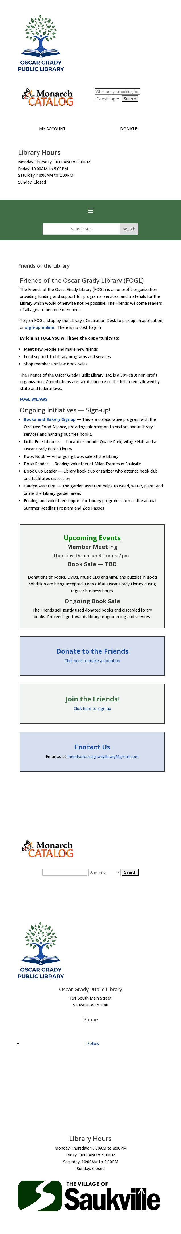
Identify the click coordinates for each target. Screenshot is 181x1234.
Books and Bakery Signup (50, 419)
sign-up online (39, 327)
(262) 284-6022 (90, 1028)
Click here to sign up (92, 708)
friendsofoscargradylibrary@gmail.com (103, 756)
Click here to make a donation (92, 660)
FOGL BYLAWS (33, 399)
